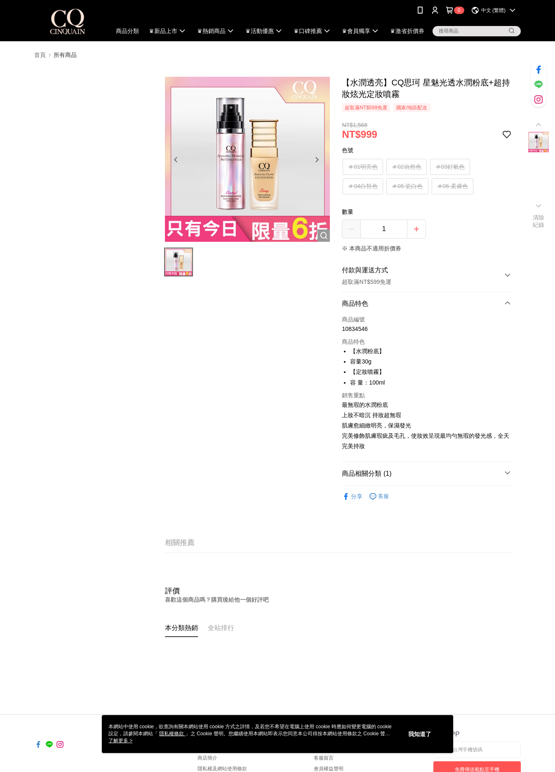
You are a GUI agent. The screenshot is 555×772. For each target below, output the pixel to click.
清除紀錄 (539, 221)
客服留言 (324, 758)
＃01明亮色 (363, 166)
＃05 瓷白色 (407, 186)
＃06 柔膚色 (452, 186)
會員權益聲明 (328, 769)
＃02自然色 (406, 166)
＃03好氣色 (450, 166)
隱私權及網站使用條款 (222, 769)
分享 (352, 496)
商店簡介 (207, 758)
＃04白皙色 (363, 186)
